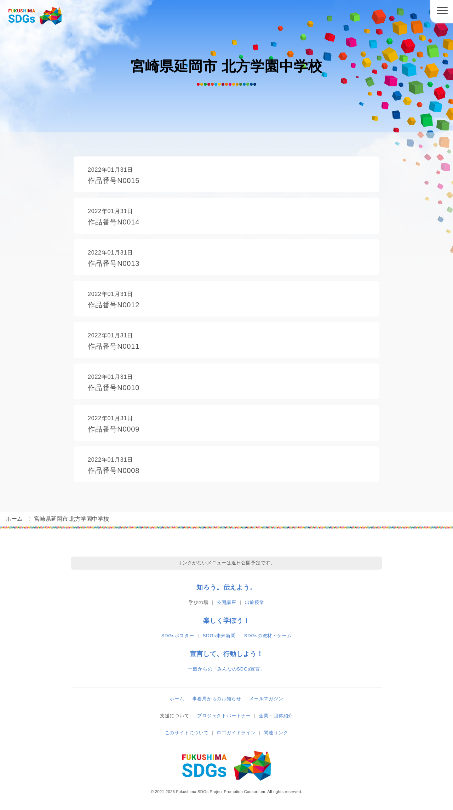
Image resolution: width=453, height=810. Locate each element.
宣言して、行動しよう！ (226, 653)
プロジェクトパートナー (224, 715)
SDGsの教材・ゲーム (268, 635)
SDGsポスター (177, 635)
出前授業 (254, 602)
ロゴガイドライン (236, 732)
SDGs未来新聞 (219, 635)
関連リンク (276, 732)
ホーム (177, 698)
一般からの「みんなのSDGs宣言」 (226, 669)
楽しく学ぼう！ (226, 620)
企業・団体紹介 (276, 715)
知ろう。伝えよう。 (226, 587)
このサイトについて (187, 732)
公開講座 (226, 602)
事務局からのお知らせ (216, 698)
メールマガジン (266, 698)
